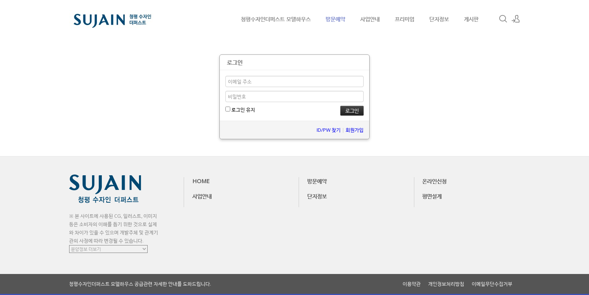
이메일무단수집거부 (492, 284)
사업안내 (370, 19)
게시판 (471, 19)
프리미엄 (404, 19)
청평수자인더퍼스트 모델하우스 (276, 19)
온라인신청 (434, 181)
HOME (201, 181)
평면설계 (432, 196)
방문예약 (335, 19)
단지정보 (439, 19)
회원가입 (355, 129)
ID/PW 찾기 (329, 129)
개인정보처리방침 (446, 284)
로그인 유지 (240, 109)
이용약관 (412, 284)
